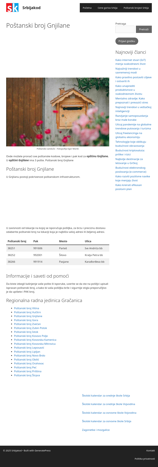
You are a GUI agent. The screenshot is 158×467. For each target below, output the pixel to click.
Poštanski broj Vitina (26, 308)
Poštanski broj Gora (26, 320)
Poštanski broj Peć (25, 367)
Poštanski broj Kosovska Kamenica (35, 339)
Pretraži (144, 29)
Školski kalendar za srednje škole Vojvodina (108, 404)
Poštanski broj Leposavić (29, 347)
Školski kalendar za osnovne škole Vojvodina (109, 412)
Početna (87, 7)
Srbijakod (32, 7)
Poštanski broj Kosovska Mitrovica (35, 343)
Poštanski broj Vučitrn (27, 312)
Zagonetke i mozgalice (96, 430)
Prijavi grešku (126, 41)
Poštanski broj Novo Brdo (29, 355)
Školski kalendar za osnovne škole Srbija (106, 421)
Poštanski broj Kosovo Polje (31, 336)
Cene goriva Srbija (107, 7)
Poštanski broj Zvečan (27, 324)
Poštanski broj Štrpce (27, 375)
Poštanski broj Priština (28, 371)
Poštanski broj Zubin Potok (30, 328)
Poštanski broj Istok (26, 332)
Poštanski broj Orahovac (29, 363)
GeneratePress (43, 450)
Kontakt (150, 450)
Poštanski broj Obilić (26, 359)
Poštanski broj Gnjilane (28, 316)
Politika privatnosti (145, 458)
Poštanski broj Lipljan (27, 351)
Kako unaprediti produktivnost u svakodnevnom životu (128, 90)
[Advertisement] (57, 56)
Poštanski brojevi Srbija (136, 7)
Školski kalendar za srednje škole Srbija (106, 395)
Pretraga (120, 23)
